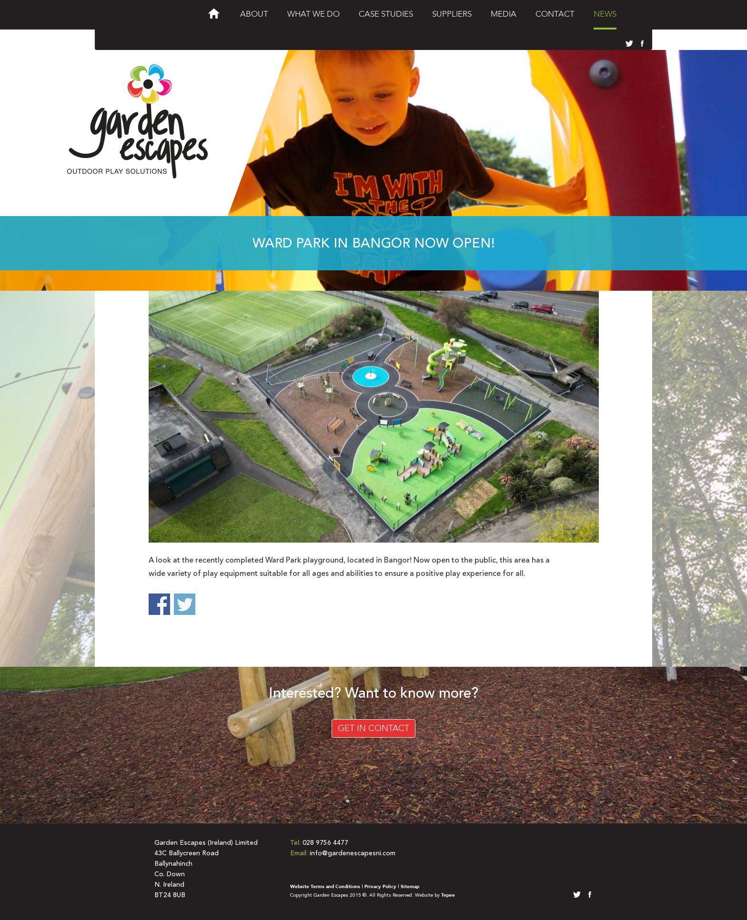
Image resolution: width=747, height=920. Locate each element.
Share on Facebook (159, 604)
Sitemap (410, 886)
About (254, 14)
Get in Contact (373, 728)
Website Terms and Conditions (325, 886)
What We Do (313, 14)
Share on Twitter (184, 604)
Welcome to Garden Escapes (214, 16)
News (605, 14)
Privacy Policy (380, 886)
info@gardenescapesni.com (352, 853)
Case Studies (386, 14)
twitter (629, 44)
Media (503, 14)
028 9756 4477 (325, 843)
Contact (555, 14)
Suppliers (452, 14)
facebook (640, 44)
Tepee (448, 895)
